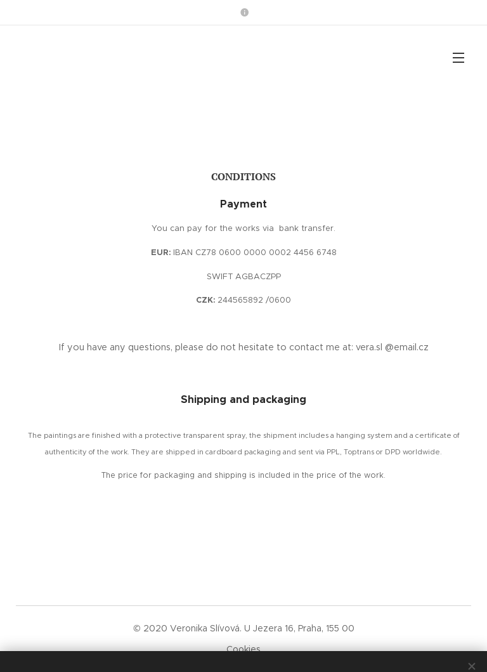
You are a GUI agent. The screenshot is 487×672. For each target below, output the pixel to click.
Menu (458, 57)
